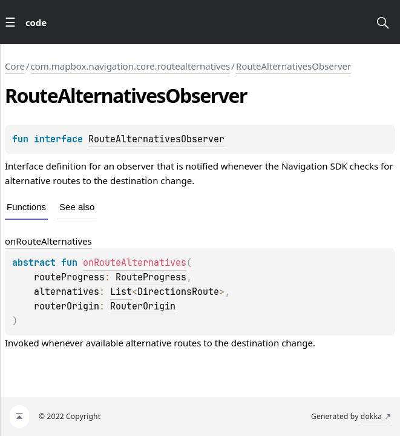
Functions (26, 207)
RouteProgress (151, 277)
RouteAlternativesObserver (293, 66)
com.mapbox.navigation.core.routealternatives (131, 66)
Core (15, 66)
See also (76, 207)
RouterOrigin (142, 306)
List (121, 292)
